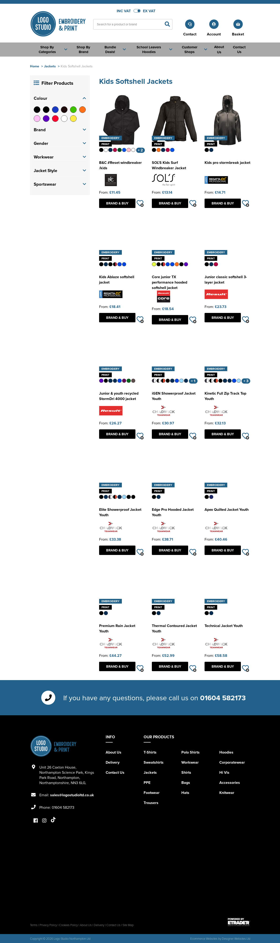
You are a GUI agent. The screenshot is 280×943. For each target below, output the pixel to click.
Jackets (50, 66)
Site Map (128, 925)
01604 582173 (223, 698)
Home (34, 66)
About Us (113, 752)
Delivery (112, 762)
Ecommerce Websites (203, 938)
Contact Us (115, 772)
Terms (33, 925)
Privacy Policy (48, 925)
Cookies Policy (68, 925)
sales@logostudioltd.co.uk (72, 795)
